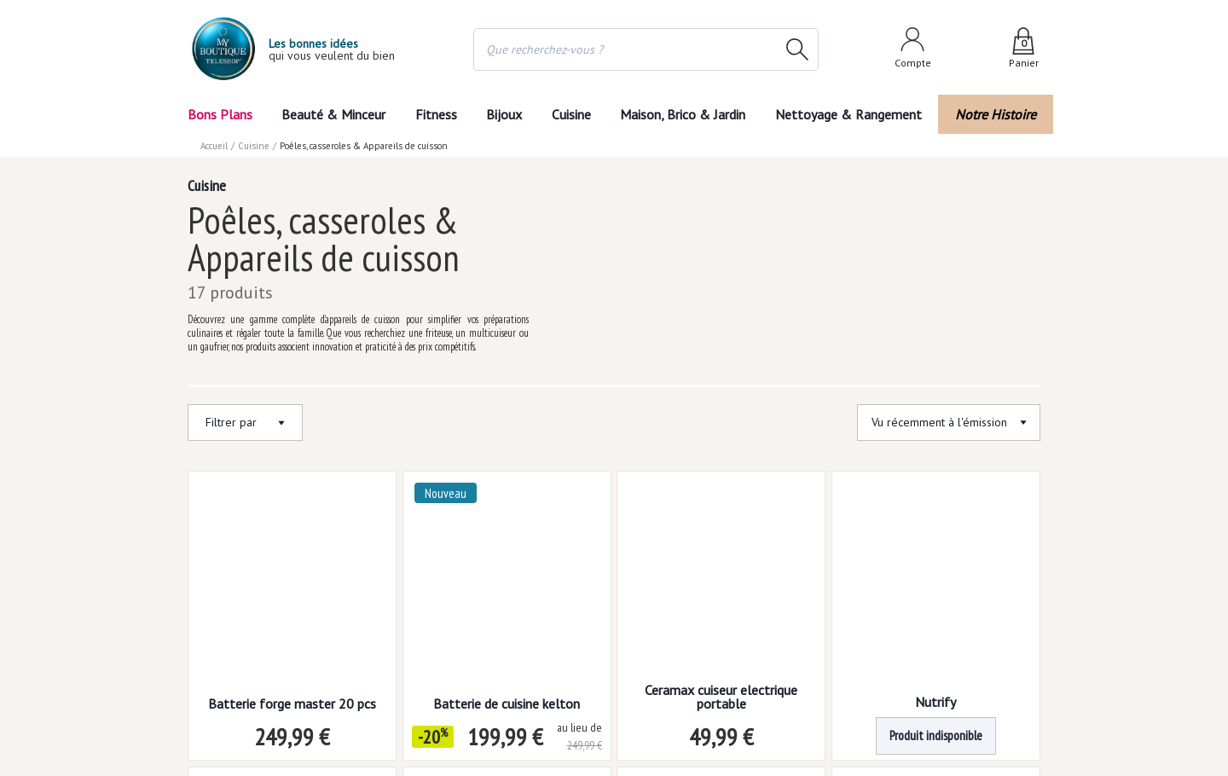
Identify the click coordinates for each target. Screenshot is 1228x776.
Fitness (432, 114)
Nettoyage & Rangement (855, 113)
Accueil (214, 145)
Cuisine (574, 114)
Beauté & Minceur (331, 113)
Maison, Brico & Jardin (691, 113)
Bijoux (503, 114)
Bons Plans (220, 113)
